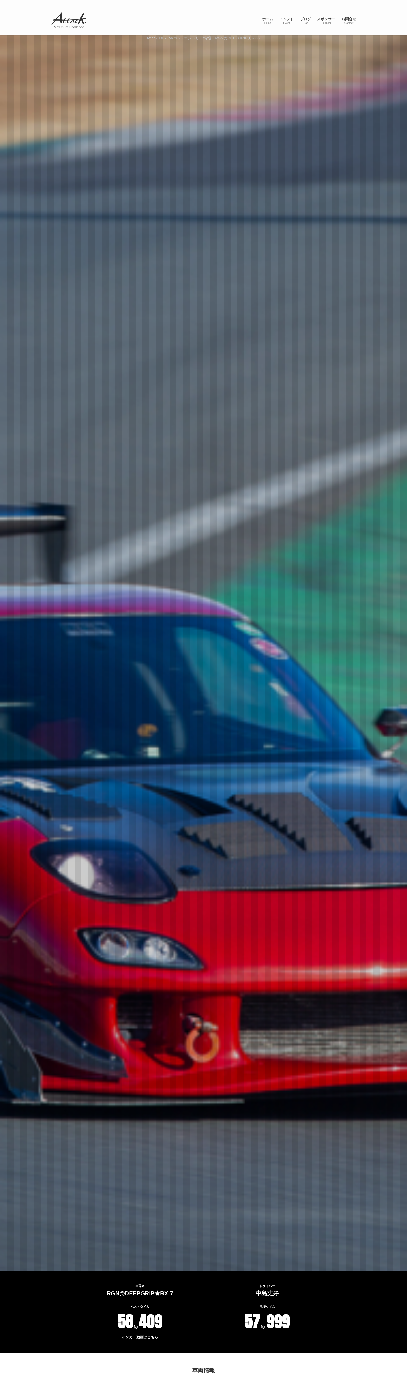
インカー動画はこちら (140, 1337)
